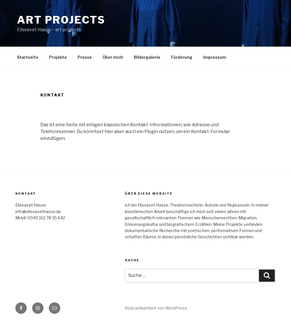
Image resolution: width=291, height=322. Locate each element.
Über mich (113, 57)
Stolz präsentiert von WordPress (156, 308)
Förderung (181, 57)
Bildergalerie (147, 57)
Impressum (214, 57)
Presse (85, 57)
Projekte (58, 57)
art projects (61, 20)
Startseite (27, 57)
